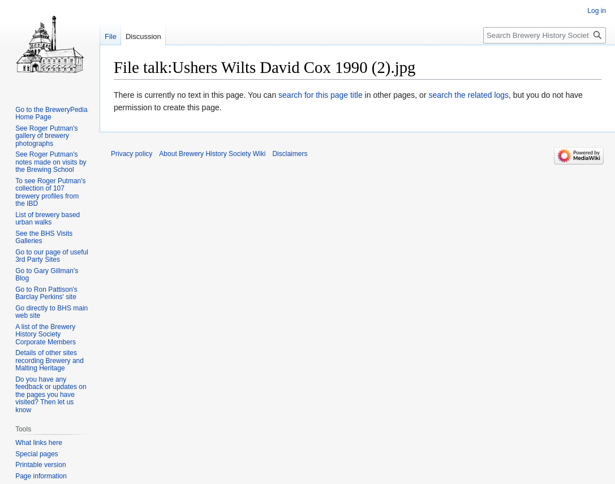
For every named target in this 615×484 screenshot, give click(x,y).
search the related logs (468, 95)
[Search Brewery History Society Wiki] (544, 35)
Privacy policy (131, 154)
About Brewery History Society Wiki (212, 154)
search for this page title (320, 95)
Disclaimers (289, 154)
